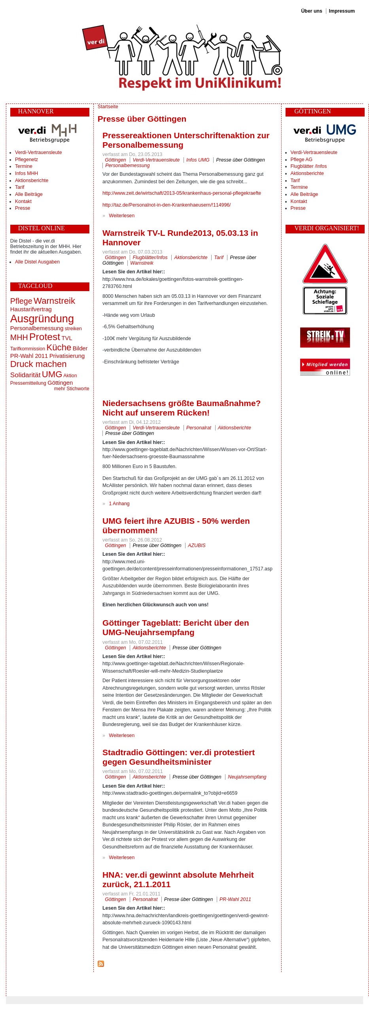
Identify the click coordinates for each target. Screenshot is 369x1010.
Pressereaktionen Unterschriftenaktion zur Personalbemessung (185, 140)
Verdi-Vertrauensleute (38, 152)
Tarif (19, 187)
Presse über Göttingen (240, 160)
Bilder (80, 348)
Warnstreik (54, 301)
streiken (73, 328)
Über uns (311, 11)
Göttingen (60, 383)
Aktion (70, 375)
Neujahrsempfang (247, 777)
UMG (52, 374)
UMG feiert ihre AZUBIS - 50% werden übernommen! (176, 525)
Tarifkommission (27, 349)
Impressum (342, 11)
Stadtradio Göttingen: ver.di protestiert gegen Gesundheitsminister (178, 757)
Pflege (21, 301)
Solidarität (25, 375)
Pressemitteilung (28, 383)
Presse (22, 208)
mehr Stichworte (71, 388)
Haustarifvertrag (31, 309)
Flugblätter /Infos (309, 166)
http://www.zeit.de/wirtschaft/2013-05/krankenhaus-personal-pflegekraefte (181, 193)
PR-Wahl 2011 (29, 356)
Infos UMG (198, 160)
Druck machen (38, 364)
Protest (44, 336)
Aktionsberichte (31, 180)
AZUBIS (196, 545)
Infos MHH (26, 173)
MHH (19, 337)
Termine (23, 166)
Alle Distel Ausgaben (37, 262)
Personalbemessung (37, 328)
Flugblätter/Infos (149, 257)
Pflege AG (301, 159)
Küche (58, 347)
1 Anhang (119, 503)
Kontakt (23, 201)
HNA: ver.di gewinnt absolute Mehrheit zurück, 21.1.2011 (178, 879)
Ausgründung (42, 318)
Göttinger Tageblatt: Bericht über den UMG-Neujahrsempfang (175, 627)
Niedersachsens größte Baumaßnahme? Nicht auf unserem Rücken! (181, 408)
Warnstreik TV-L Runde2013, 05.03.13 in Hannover (180, 237)
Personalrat (198, 428)
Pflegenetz (26, 159)
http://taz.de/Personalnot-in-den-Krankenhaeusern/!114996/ (166, 205)
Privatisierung (67, 356)
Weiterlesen (122, 215)
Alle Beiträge (29, 194)
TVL (67, 338)
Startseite (108, 106)
